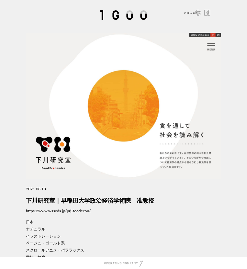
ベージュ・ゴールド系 (45, 243)
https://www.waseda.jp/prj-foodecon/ (58, 210)
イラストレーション (43, 236)
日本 (30, 221)
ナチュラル (35, 229)
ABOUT (191, 13)
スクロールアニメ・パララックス (55, 250)
